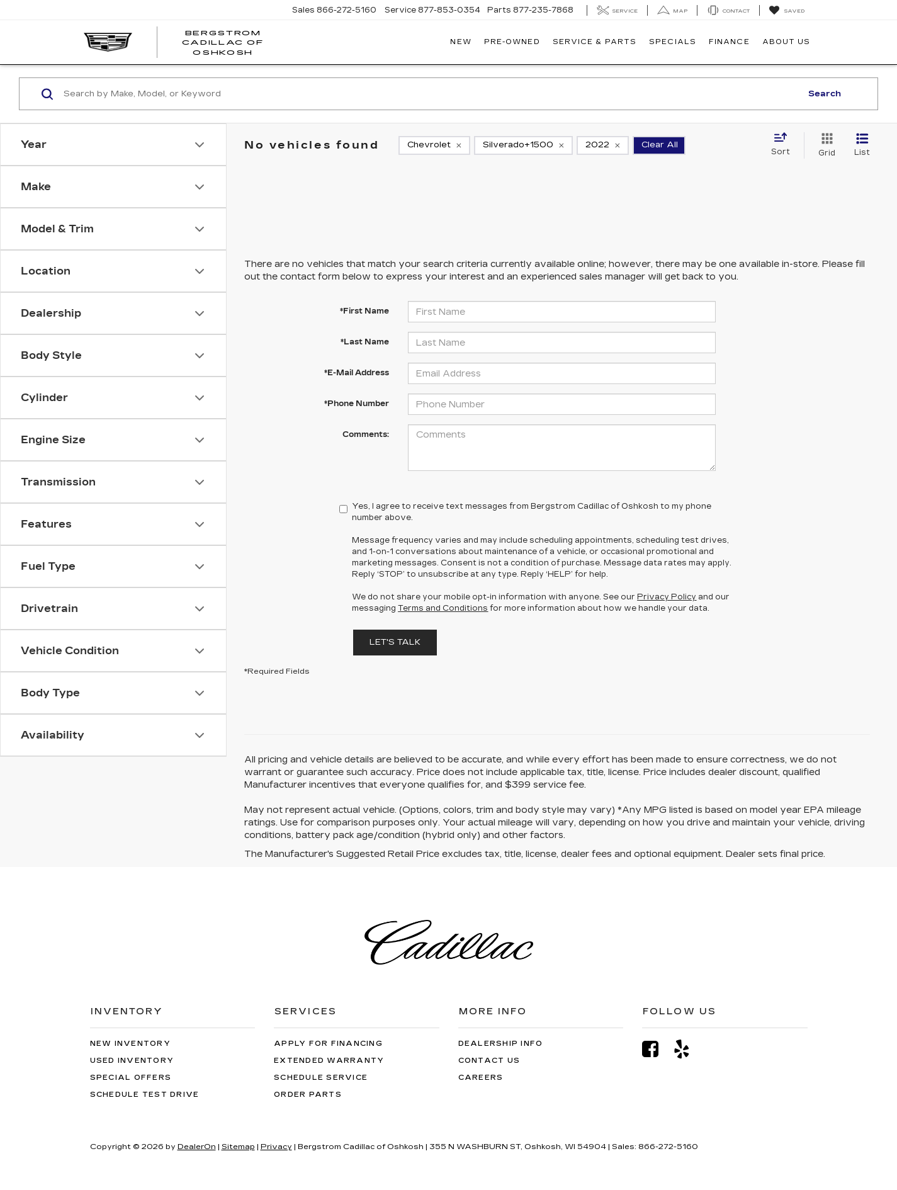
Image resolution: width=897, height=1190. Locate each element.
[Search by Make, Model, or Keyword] (430, 94)
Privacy (276, 1146)
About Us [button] (786, 42)
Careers (481, 1078)
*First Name (364, 311)
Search (824, 94)
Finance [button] (729, 42)
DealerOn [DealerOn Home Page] (197, 1146)
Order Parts (308, 1095)
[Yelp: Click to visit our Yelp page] (688, 1049)
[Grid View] (824, 145)
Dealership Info (500, 1044)
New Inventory (130, 1044)
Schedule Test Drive (145, 1095)
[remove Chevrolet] (434, 145)
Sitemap (238, 1146)
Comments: (365, 434)
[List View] (862, 145)
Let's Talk (395, 642)
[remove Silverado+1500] (523, 145)
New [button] (460, 42)
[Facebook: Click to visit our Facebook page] (656, 1049)
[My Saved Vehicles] (786, 10)
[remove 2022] (603, 145)
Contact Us (489, 1061)
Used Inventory (132, 1061)
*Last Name (365, 341)
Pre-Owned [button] (512, 42)
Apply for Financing (328, 1044)
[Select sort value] (784, 144)
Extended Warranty (329, 1061)
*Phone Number (356, 403)
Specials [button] (672, 42)
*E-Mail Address (356, 372)
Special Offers (131, 1078)
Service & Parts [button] (595, 42)
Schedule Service (321, 1078)
